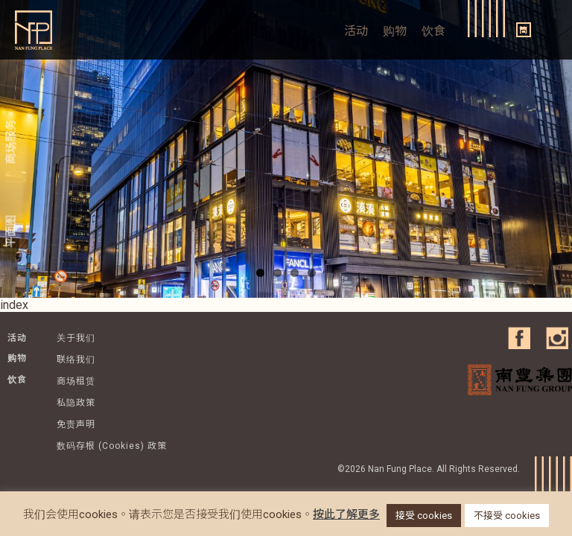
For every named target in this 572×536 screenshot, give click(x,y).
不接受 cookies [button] (507, 515)
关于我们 (76, 338)
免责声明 (76, 424)
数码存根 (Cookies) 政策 (112, 446)
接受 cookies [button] (423, 515)
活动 (356, 31)
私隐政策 (76, 403)
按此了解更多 (346, 514)
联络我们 (76, 359)
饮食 (433, 31)
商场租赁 (76, 381)
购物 (395, 31)
